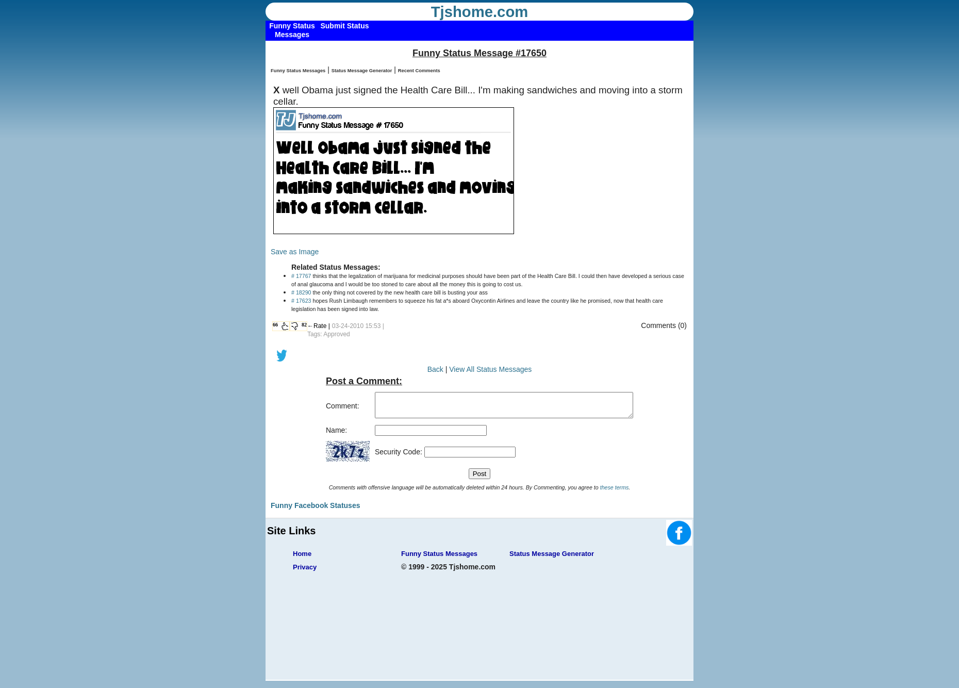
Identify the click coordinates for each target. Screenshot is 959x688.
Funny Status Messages (298, 70)
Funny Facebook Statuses (315, 510)
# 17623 (301, 301)
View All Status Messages (490, 369)
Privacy (305, 572)
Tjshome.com (479, 12)
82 (304, 324)
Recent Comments (419, 70)
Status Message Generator (362, 70)
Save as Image (295, 252)
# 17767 (301, 276)
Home (302, 558)
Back (435, 369)
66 (275, 324)
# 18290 (301, 292)
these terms (614, 492)
